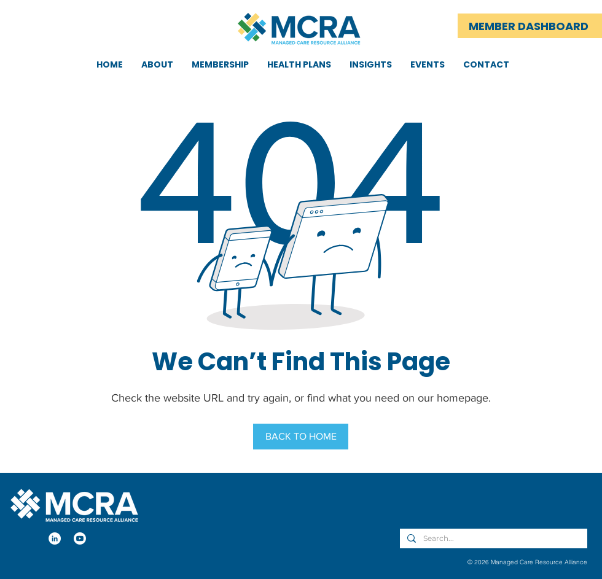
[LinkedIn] (55, 538)
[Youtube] (80, 538)
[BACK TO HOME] (300, 436)
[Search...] (492, 539)
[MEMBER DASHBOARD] (530, 26)
